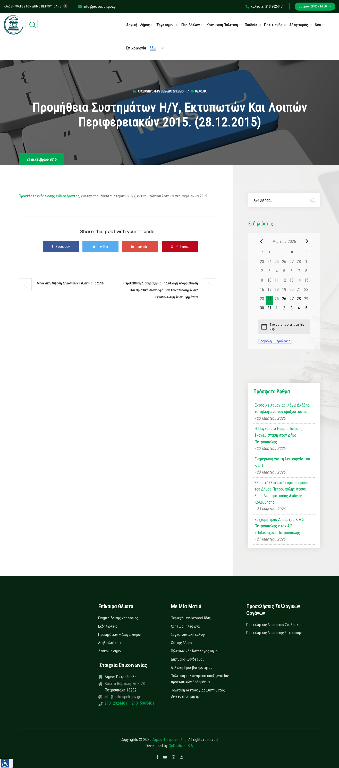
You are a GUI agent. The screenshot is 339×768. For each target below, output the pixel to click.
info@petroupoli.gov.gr (97, 6)
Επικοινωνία (136, 48)
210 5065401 (142, 703)
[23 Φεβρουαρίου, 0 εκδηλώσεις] (262, 263)
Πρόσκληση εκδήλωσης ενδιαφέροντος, (49, 196)
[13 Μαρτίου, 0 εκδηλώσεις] (291, 281)
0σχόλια (198, 91)
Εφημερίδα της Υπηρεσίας (118, 618)
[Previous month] (261, 241)
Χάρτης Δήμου (181, 642)
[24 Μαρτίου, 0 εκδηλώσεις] (269, 300)
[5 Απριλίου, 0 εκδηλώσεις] (306, 309)
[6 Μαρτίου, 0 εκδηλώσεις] (291, 272)
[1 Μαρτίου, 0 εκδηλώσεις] (306, 263)
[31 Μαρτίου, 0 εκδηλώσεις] (269, 309)
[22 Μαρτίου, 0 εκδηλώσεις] (306, 291)
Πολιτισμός (273, 25)
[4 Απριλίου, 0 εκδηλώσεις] (299, 309)
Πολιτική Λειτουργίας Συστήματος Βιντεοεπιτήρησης (198, 693)
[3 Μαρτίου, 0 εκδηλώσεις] (269, 272)
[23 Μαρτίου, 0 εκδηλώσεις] (262, 300)
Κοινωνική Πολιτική (222, 25)
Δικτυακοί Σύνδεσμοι (187, 659)
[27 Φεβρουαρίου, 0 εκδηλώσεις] (291, 263)
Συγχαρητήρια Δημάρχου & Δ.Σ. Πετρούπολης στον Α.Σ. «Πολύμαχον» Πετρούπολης (280, 526)
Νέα (318, 25)
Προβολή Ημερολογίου (275, 341)
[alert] (284, 326)
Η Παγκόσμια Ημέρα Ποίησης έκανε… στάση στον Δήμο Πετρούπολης (278, 435)
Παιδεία (251, 25)
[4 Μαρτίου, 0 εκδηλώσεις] (277, 272)
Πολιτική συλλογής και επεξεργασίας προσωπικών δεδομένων (200, 678)
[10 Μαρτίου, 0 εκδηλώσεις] (269, 281)
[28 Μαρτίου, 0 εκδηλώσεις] (299, 300)
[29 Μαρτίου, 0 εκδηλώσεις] (306, 300)
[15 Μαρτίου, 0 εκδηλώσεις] (306, 281)
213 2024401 (116, 703)
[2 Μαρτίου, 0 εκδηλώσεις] (262, 272)
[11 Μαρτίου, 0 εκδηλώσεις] (277, 281)
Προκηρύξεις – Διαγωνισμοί (119, 634)
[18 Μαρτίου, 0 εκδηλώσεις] (277, 291)
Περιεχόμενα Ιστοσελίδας (191, 618)
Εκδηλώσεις (107, 626)
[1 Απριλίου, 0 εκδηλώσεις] (277, 309)
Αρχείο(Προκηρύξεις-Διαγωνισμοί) (161, 91)
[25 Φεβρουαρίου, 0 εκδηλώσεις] (277, 263)
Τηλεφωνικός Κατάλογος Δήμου (195, 651)
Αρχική (131, 25)
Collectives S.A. (181, 745)
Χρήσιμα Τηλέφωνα (185, 626)
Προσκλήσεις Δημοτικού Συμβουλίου (274, 624)
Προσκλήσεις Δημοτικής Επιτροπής (274, 632)
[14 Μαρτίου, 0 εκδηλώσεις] (299, 281)
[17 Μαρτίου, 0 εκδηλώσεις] (269, 291)
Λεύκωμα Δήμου (110, 651)
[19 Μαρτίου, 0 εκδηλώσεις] (284, 291)
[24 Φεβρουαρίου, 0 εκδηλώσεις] (269, 263)
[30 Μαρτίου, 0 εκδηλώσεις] (262, 309)
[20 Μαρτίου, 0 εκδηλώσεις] (291, 291)
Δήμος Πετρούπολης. (169, 739)
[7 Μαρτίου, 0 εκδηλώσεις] (299, 272)
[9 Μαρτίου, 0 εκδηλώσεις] (262, 281)
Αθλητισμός (298, 25)
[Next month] (307, 241)
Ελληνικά (153, 48)
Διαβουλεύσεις (110, 642)
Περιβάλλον (190, 25)
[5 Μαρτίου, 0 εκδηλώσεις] (284, 272)
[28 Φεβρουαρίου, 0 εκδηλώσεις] (299, 263)
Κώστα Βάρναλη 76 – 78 (125, 683)
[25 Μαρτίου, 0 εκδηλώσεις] (277, 300)
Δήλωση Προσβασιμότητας (191, 667)
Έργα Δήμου (165, 25)
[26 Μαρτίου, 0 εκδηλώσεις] (284, 300)
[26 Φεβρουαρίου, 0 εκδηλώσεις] (284, 263)
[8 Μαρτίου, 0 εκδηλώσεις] (306, 272)
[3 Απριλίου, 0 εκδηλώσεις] (291, 309)
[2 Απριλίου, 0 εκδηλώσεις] (284, 309)
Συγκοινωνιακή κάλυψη (189, 634)
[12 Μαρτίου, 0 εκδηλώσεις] (284, 281)
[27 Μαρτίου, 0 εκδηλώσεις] (291, 300)
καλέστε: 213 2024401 (264, 6)
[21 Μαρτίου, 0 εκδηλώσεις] (299, 291)
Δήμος (145, 25)
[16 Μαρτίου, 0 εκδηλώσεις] (262, 291)
